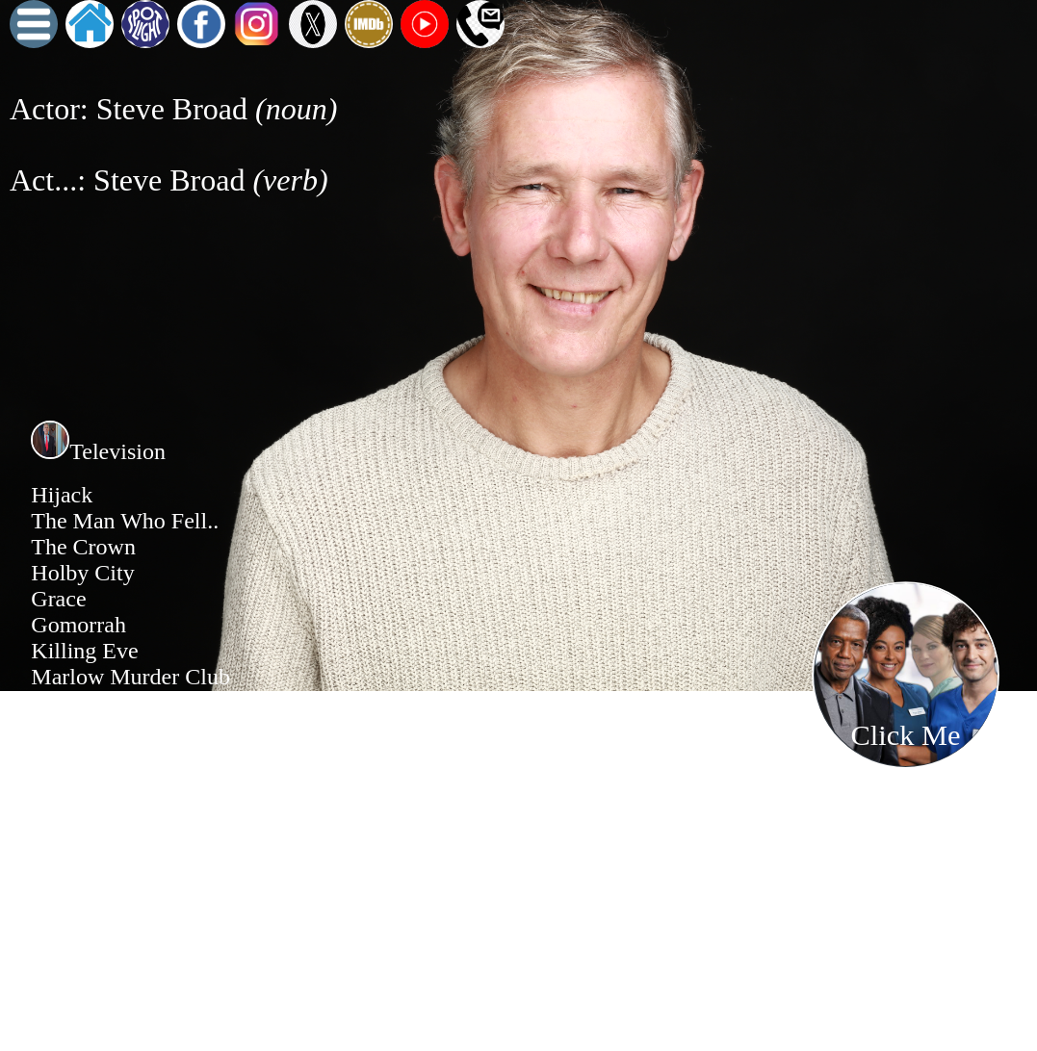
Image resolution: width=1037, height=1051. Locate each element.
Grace (58, 598)
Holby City (82, 572)
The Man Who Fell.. (125, 520)
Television (98, 451)
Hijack (61, 494)
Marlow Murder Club (130, 676)
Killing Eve (84, 650)
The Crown (83, 546)
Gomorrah (78, 624)
